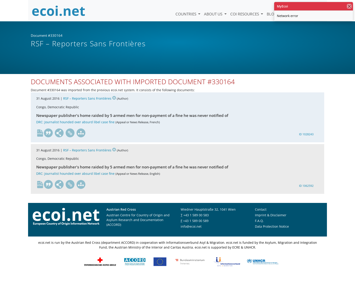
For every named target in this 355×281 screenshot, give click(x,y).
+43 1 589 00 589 (196, 225)
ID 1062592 (306, 191)
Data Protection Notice (272, 231)
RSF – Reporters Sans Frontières (89, 103)
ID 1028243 (306, 139)
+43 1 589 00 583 (196, 220)
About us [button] (213, 14)
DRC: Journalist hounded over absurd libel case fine (75, 127)
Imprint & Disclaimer (270, 220)
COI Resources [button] (245, 14)
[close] (349, 6)
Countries (186, 14)
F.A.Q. (259, 225)
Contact (260, 214)
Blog (272, 14)
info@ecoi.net (191, 231)
